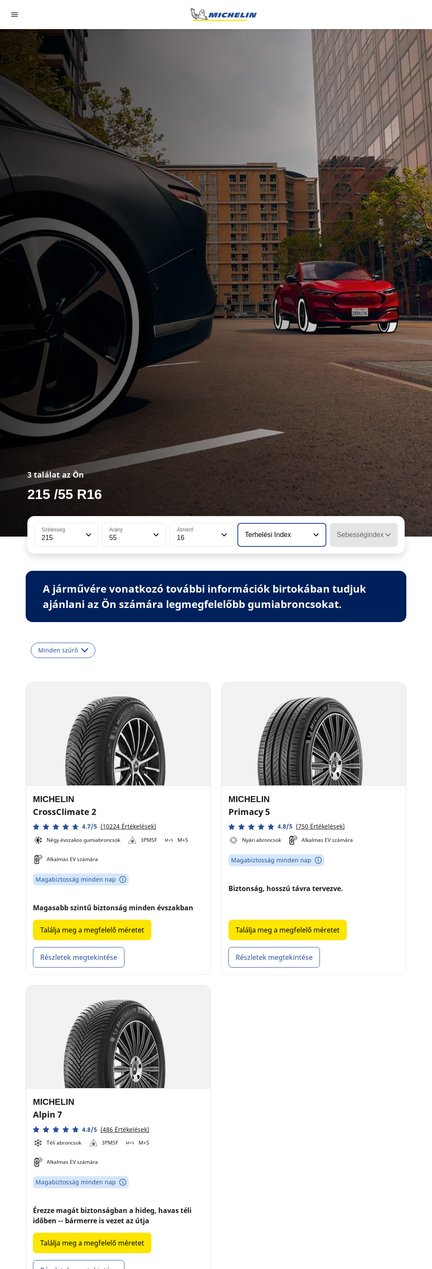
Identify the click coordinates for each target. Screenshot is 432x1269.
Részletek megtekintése (78, 957)
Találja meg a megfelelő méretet (92, 930)
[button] (87, 534)
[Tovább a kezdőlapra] (223, 14)
